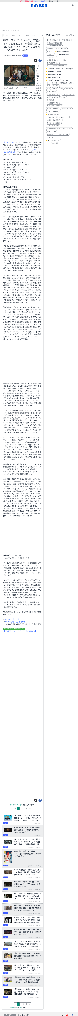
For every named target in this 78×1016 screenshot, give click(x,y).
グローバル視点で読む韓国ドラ (57, 66)
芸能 (33, 35)
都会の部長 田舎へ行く (54, 106)
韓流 (13, 35)
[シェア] (40, 60)
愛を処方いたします (53, 94)
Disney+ (50, 54)
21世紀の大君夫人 (68, 94)
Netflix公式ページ (12, 619)
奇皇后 (55, 88)
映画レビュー (51, 131)
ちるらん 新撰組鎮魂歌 (54, 43)
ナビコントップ (7, 31)
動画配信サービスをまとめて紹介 (57, 134)
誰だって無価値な (52, 108)
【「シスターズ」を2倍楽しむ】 (25, 631)
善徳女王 (68, 88)
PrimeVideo (51, 57)
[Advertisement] (39, 19)
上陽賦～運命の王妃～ (54, 120)
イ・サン (55, 86)
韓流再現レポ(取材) (54, 71)
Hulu (65, 60)
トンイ (49, 83)
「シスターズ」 (9, 142)
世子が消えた (51, 91)
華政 (55, 83)
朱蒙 (61, 88)
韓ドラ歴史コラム (52, 63)
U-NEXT (49, 60)
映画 (27, 35)
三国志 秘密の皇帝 (53, 126)
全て (7, 35)
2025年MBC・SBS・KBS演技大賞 (56, 48)
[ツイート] (35, 60)
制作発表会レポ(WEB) (54, 74)
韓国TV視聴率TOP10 (54, 77)
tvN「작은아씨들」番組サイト (16, 622)
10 (35, 808)
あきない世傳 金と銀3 (54, 46)
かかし (63, 97)
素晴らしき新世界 (52, 97)
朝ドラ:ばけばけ (52, 40)
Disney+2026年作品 (63, 54)
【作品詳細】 (8, 631)
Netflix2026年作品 (63, 51)
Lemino (57, 60)
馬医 (48, 86)
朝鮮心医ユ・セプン (66, 83)
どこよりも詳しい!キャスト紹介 (58, 80)
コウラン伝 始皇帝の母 (54, 123)
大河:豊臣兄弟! (66, 40)
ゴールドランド (66, 108)
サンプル (50, 137)
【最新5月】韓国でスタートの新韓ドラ (60, 68)
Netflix (50, 51)
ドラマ (20, 35)
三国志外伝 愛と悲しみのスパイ (57, 117)
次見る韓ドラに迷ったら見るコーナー (59, 128)
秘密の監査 (50, 100)
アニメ (40, 35)
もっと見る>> (53, 143)
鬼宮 (48, 88)
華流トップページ (53, 114)
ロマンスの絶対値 (52, 111)
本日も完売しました (53, 103)
